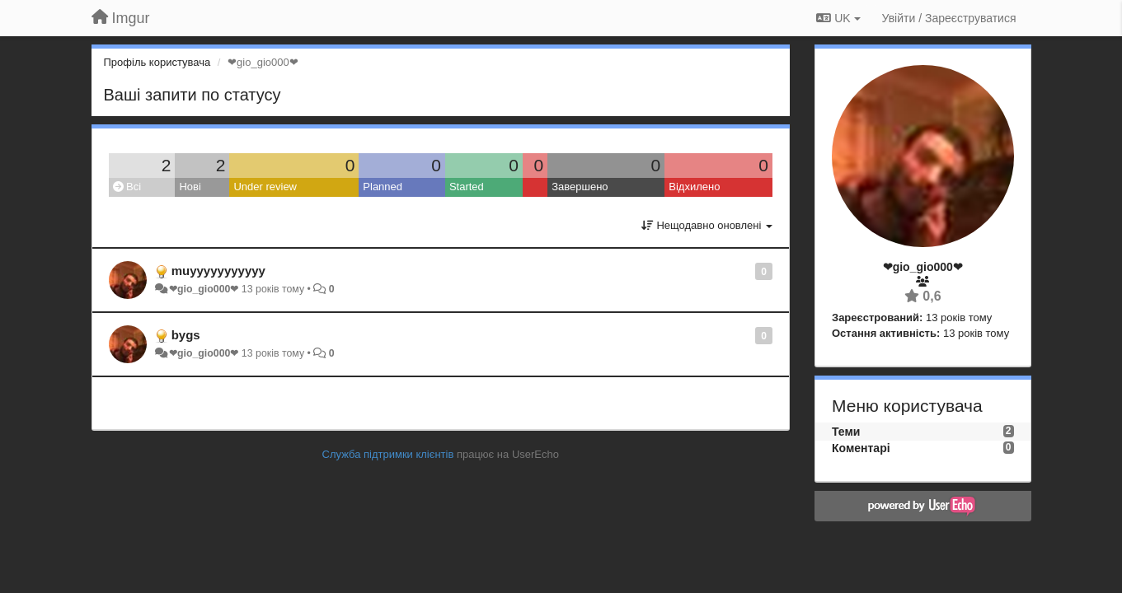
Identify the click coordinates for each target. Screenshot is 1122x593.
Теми (846, 431)
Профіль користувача (157, 62)
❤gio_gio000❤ (203, 289)
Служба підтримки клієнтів (388, 454)
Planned (382, 186)
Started (466, 186)
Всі (127, 186)
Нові (189, 186)
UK (838, 18)
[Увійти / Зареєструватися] (949, 18)
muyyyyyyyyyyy (218, 271)
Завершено (580, 186)
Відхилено (694, 186)
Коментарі (861, 448)
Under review (265, 186)
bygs (185, 335)
